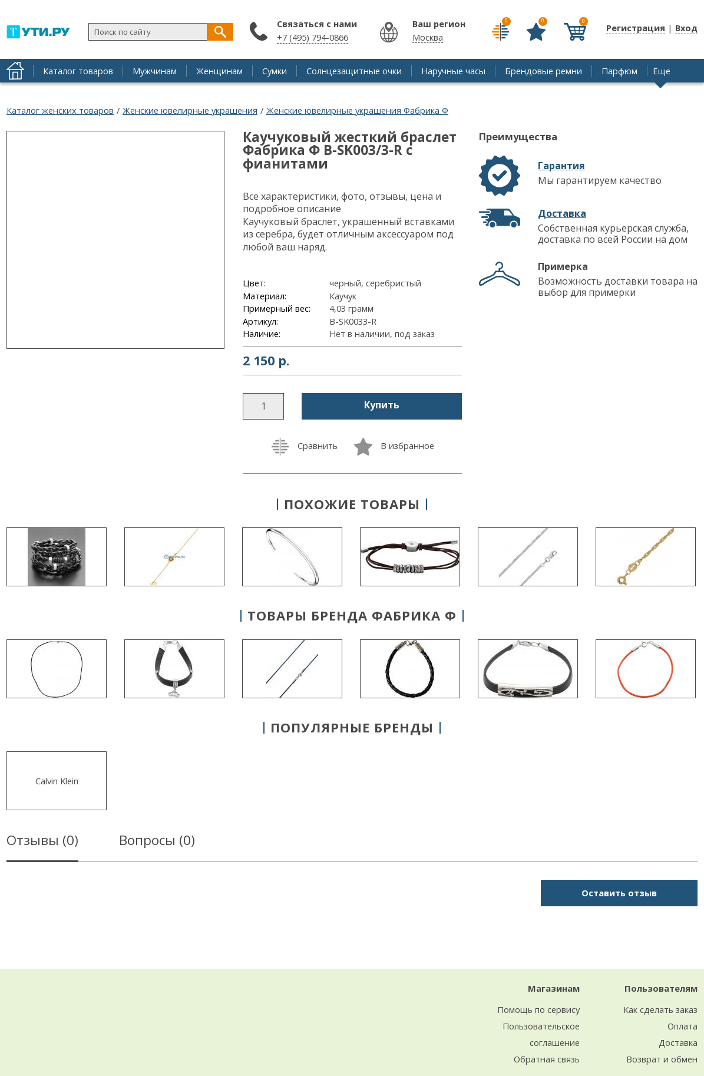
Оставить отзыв (619, 893)
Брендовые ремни (543, 71)
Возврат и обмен (662, 1059)
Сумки (274, 71)
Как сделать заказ (660, 1009)
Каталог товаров (78, 71)
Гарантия (561, 165)
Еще (661, 71)
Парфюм (619, 71)
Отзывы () (42, 842)
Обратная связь (547, 1059)
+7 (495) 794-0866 (312, 37)
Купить (381, 404)
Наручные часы (453, 71)
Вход (686, 28)
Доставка (562, 213)
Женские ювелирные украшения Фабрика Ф (357, 110)
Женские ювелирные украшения (190, 110)
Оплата (682, 1026)
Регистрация (635, 28)
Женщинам (219, 71)
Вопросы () (157, 842)
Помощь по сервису (538, 1009)
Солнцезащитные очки (354, 71)
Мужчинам (155, 71)
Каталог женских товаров (60, 110)
